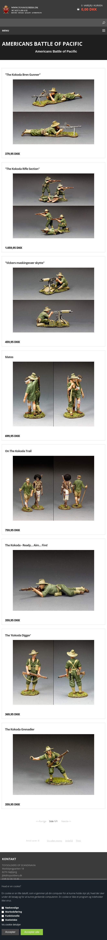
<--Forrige (41, 821)
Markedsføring (13, 911)
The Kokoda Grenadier (19, 729)
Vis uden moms (54, 840)
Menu (5, 30)
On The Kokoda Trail (18, 451)
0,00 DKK (89, 9)
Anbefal (69, 840)
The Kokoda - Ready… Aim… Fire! (26, 545)
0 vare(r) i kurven (91, 5)
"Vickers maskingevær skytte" (24, 263)
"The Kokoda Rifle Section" (22, 169)
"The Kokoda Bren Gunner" (22, 75)
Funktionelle (12, 915)
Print (78, 840)
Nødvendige (12, 907)
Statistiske (11, 919)
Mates (9, 357)
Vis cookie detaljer (11, 924)
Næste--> (66, 821)
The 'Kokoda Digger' (18, 635)
